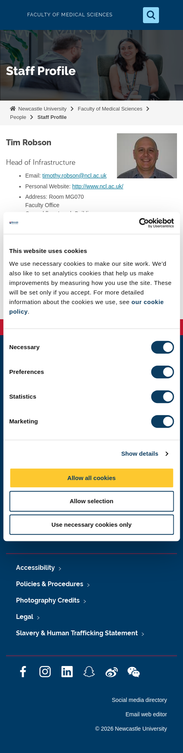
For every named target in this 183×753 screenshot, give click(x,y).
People (18, 117)
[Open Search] (151, 15)
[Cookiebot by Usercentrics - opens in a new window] (139, 223)
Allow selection (91, 501)
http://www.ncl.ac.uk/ (97, 186)
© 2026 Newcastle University (131, 728)
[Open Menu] (170, 15)
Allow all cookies (91, 477)
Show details (140, 453)
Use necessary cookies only (91, 524)
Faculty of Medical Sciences (110, 109)
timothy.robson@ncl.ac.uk (74, 175)
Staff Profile (51, 117)
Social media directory (139, 700)
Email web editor (146, 714)
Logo (13, 15)
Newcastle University (41, 109)
